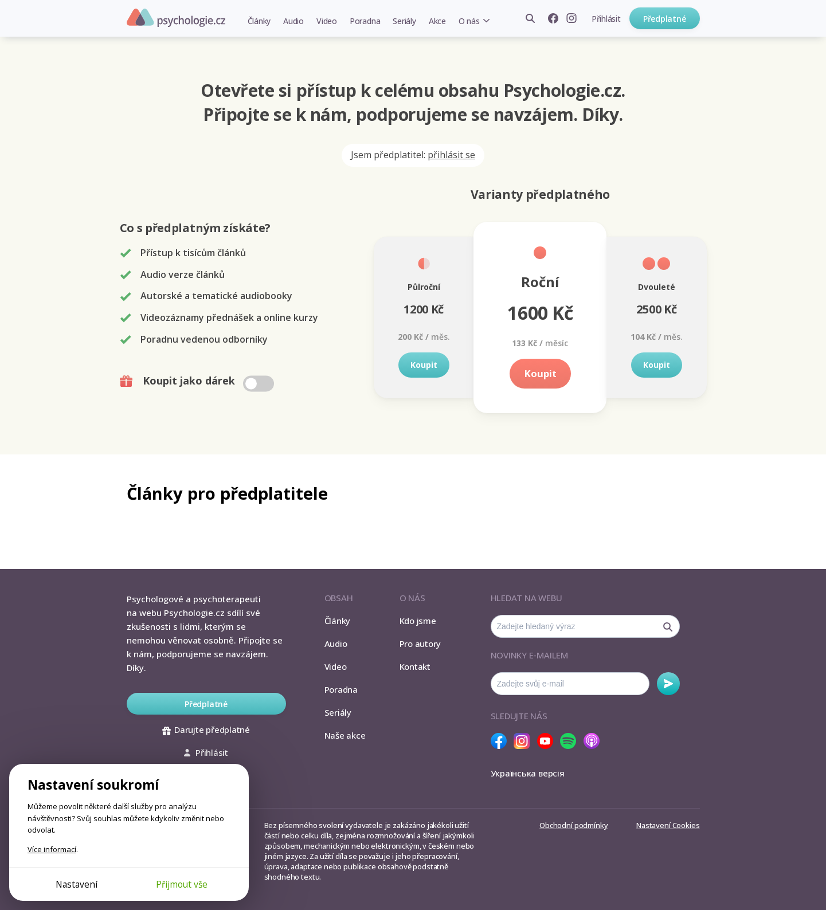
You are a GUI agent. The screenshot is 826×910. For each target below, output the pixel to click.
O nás (469, 20)
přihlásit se (451, 154)
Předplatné (664, 18)
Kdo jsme (418, 620)
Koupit (423, 364)
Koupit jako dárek (198, 381)
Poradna (365, 20)
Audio (293, 20)
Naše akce (345, 735)
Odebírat (668, 683)
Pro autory (420, 643)
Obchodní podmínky (573, 825)
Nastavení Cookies (667, 825)
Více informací (52, 849)
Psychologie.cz (176, 17)
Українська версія (528, 773)
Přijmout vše (182, 884)
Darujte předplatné (206, 729)
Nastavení (76, 884)
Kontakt (415, 666)
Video (326, 20)
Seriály (404, 20)
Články (259, 20)
